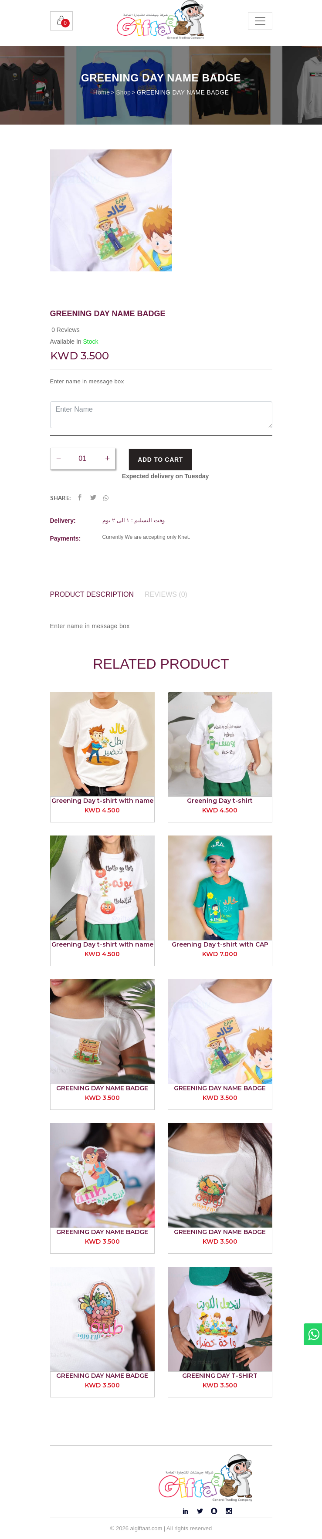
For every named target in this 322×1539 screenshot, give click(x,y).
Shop (123, 92)
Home (101, 92)
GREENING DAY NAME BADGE (183, 92)
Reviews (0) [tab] (166, 594)
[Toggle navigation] (260, 21)
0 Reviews (65, 329)
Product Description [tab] (92, 594)
